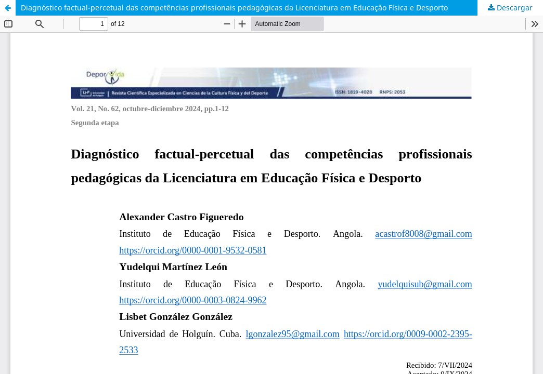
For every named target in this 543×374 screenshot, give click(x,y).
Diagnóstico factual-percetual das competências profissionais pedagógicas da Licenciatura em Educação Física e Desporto (234, 7)
